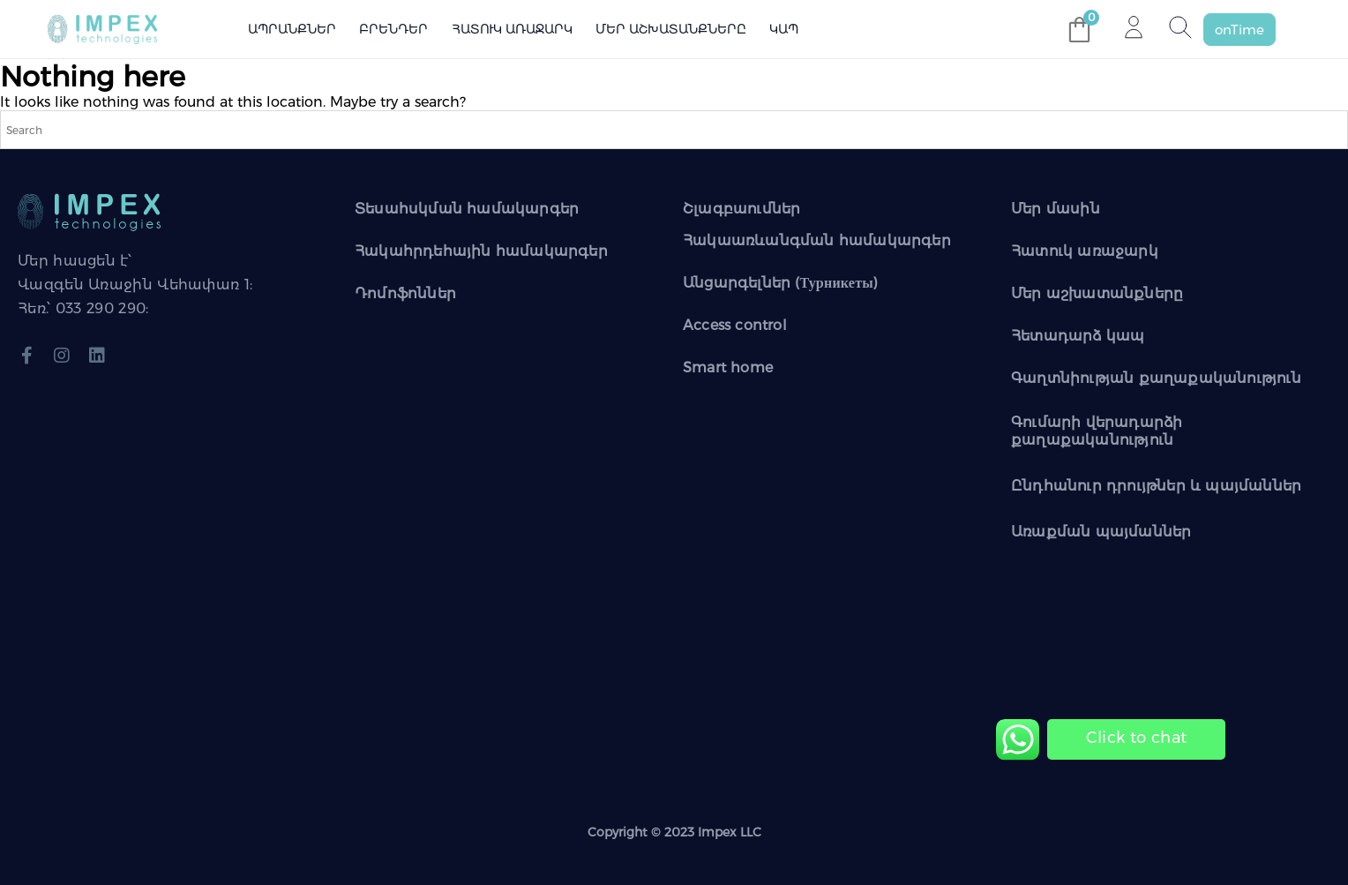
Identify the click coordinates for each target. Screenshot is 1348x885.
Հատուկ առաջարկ (512, 29)
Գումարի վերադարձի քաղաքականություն (1096, 431)
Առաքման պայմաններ (1101, 531)
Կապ (783, 29)
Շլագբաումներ (741, 208)
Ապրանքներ (292, 29)
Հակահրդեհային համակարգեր (481, 251)
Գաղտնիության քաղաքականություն (1156, 378)
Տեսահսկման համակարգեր (467, 208)
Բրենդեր (393, 29)
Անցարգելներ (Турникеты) (780, 282)
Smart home (728, 367)
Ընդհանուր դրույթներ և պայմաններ (1156, 485)
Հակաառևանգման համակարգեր (817, 240)
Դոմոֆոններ (405, 293)
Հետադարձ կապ (1077, 335)
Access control (735, 325)
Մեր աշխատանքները (670, 29)
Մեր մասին (1055, 208)
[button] (1239, 29)
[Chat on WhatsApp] (1136, 738)
